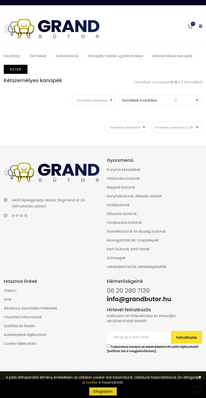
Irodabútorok (67, 55)
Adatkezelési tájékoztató (25, 334)
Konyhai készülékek (124, 169)
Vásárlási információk (23, 317)
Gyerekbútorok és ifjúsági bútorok (136, 231)
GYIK (8, 299)
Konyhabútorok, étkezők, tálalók (134, 196)
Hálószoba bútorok (123, 178)
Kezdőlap (12, 55)
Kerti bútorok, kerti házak (128, 249)
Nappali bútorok (121, 187)
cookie (91, 382)
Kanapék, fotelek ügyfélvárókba (115, 55)
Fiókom (10, 290)
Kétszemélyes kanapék (173, 55)
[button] (190, 26)
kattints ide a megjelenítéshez (131, 351)
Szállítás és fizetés (19, 325)
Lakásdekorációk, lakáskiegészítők (136, 266)
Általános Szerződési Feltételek (30, 308)
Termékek (37, 55)
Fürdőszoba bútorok (124, 222)
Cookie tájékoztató (20, 343)
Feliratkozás (186, 337)
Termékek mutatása (157, 100)
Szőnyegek (116, 257)
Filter (15, 69)
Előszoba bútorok (122, 213)
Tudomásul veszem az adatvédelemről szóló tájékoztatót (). (153, 349)
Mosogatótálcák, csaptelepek (133, 240)
